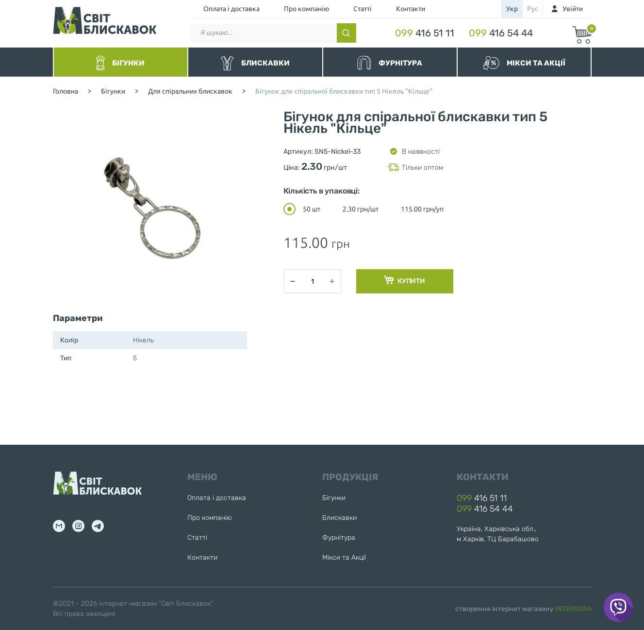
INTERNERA (573, 609)
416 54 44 (501, 33)
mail (59, 526)
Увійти (572, 9)
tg (98, 526)
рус (532, 9)
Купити (404, 280)
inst (78, 526)
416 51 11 (424, 33)
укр (512, 9)
